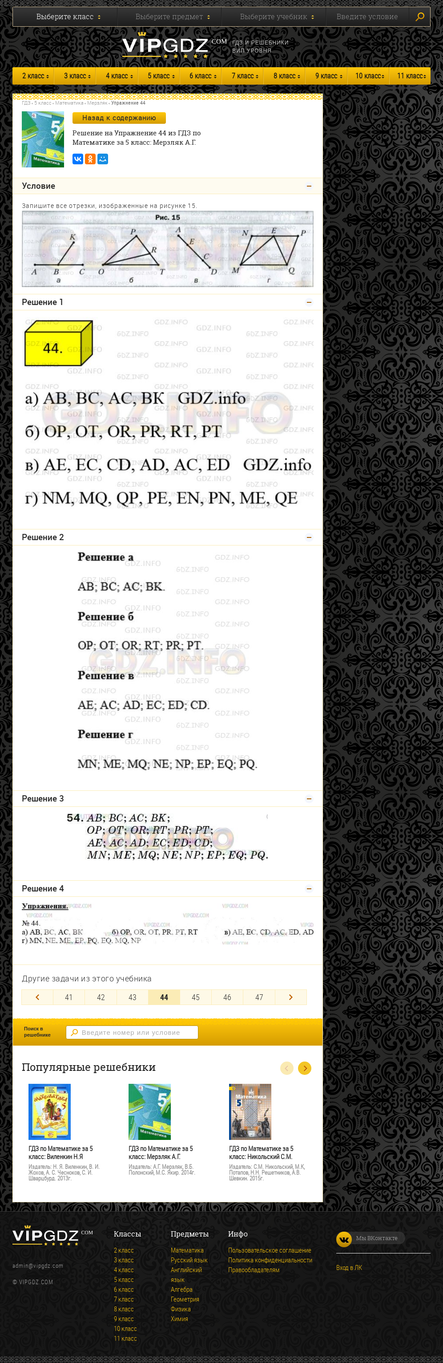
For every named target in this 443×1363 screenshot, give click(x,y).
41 (69, 997)
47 (259, 997)
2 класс (33, 76)
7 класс (243, 76)
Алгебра (182, 1289)
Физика (181, 1308)
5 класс (158, 76)
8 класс (284, 76)
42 (101, 997)
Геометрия (185, 1298)
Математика (69, 102)
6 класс (200, 76)
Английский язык (186, 1274)
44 (164, 997)
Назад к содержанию (119, 117)
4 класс (117, 76)
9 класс (326, 76)
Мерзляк (97, 102)
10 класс (368, 76)
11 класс (410, 76)
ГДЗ (26, 102)
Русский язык (189, 1259)
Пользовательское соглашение (269, 1249)
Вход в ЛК (349, 1267)
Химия (179, 1318)
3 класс (75, 76)
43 (133, 997)
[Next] (290, 997)
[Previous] (37, 997)
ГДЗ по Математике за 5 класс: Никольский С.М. (261, 1152)
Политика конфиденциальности (270, 1259)
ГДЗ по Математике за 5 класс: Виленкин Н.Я (60, 1152)
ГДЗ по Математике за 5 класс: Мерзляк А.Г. (161, 1152)
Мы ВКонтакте (367, 1238)
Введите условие (367, 16)
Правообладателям (254, 1269)
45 (196, 997)
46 (227, 997)
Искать (419, 16)
